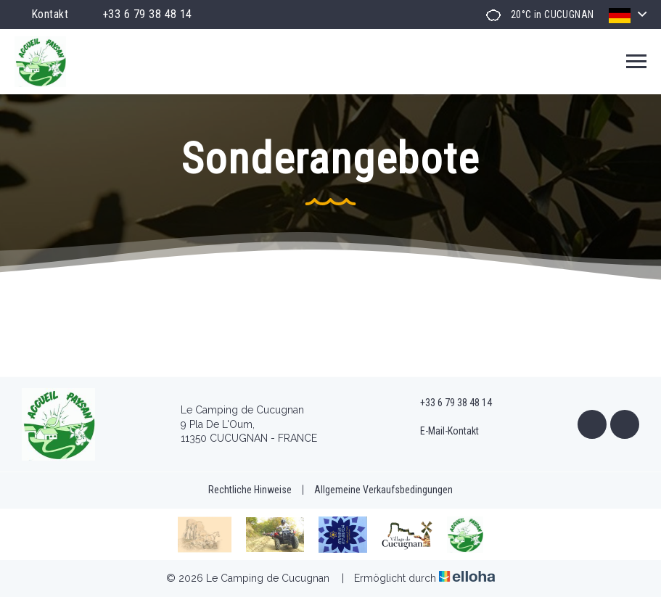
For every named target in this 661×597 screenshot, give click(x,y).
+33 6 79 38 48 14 (447, 403)
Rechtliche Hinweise (250, 489)
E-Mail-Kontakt (441, 431)
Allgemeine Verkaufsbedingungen (383, 489)
